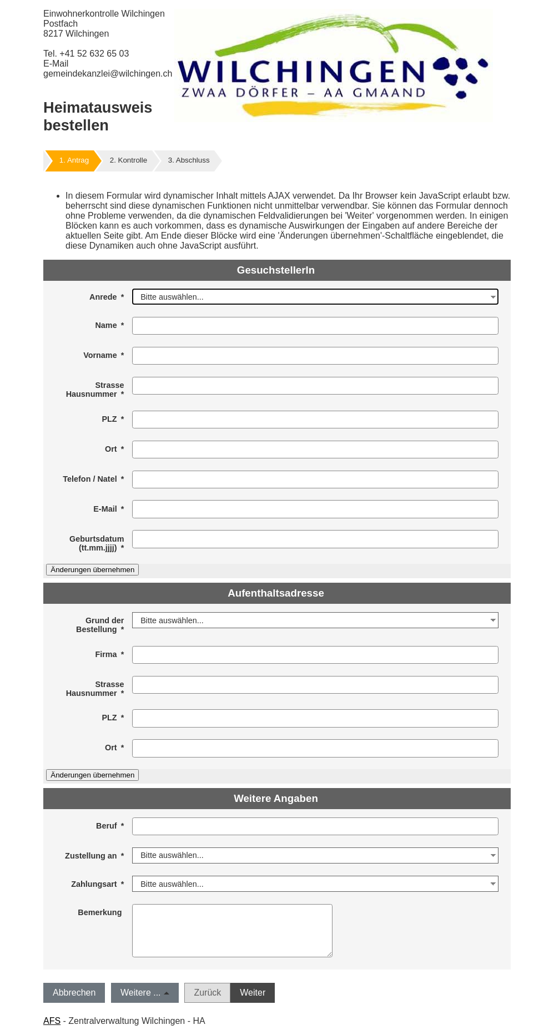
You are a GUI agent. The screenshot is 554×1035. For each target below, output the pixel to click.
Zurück (207, 992)
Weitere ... (140, 992)
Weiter (252, 992)
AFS (52, 1021)
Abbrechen (74, 992)
